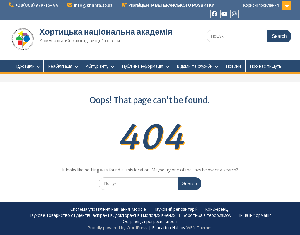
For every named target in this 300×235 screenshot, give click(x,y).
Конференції (217, 209)
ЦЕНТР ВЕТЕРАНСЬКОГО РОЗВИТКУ (177, 5)
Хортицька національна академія (106, 31)
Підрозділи (24, 66)
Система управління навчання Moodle (108, 209)
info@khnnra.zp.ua (93, 5)
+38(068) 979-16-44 (36, 5)
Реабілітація (60, 66)
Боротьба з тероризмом (207, 215)
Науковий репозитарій (175, 209)
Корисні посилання (261, 5)
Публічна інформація (142, 66)
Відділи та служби (194, 66)
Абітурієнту (97, 66)
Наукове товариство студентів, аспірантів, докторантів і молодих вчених (101, 215)
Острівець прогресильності (150, 222)
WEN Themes (199, 227)
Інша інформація (255, 215)
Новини (233, 66)
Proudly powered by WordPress (117, 227)
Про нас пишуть (266, 66)
